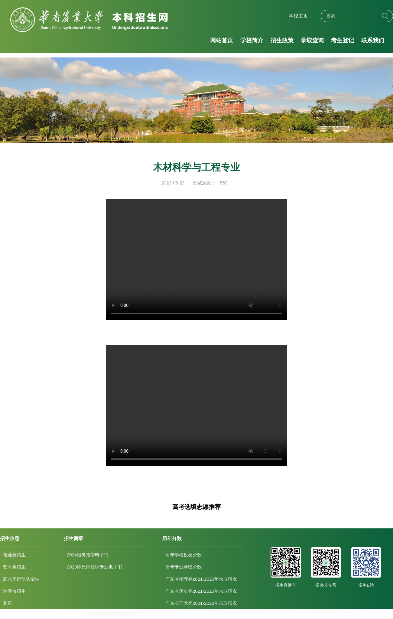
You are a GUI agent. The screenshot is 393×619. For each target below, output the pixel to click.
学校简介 (251, 40)
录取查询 (312, 40)
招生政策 (282, 40)
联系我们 (373, 40)
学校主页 (298, 15)
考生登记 (342, 40)
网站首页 (221, 40)
